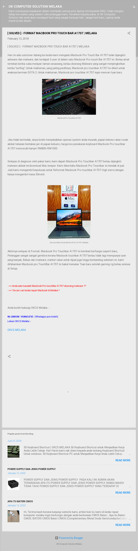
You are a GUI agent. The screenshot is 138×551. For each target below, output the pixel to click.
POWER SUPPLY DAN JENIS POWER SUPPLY (32, 469)
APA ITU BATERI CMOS (20, 501)
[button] (128, 33)
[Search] (134, 7)
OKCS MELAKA (17, 330)
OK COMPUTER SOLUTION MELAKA (35, 6)
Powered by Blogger (69, 538)
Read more (122, 460)
